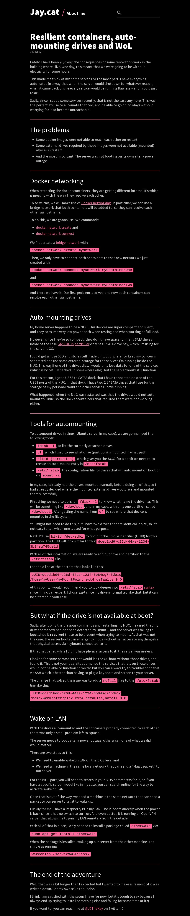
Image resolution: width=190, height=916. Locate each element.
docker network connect (55, 233)
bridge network (68, 242)
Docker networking (96, 203)
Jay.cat (44, 11)
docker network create (53, 227)
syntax (149, 581)
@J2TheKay (94, 900)
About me (76, 13)
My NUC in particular (73, 344)
